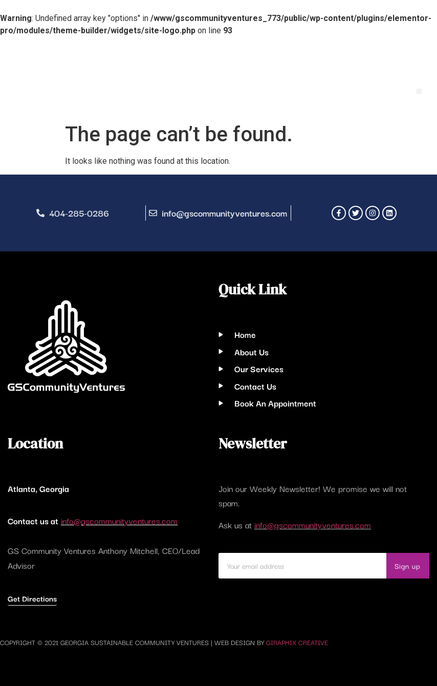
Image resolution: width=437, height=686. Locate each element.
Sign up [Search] (408, 565)
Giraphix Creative (297, 642)
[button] (419, 91)
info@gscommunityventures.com (119, 520)
